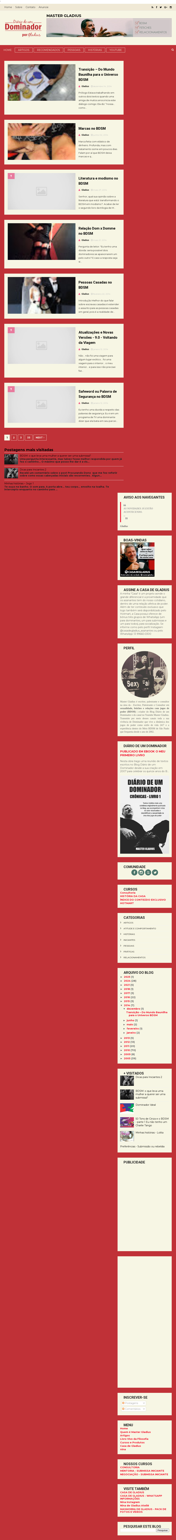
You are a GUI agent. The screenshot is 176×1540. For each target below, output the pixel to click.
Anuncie (45, 7)
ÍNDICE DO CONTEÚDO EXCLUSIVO (142, 467)
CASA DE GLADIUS (131, 1060)
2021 (126, 552)
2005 (126, 626)
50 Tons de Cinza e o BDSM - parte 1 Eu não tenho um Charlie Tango (151, 690)
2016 (126, 564)
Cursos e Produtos (131, 1010)
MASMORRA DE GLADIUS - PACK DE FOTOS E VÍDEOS (142, 1078)
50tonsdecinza (131, 1123)
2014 (126, 573)
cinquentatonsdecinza (136, 1147)
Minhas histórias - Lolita (148, 700)
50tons (126, 1118)
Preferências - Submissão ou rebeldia (141, 714)
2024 (126, 548)
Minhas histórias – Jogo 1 (20, 507)
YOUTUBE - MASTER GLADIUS (138, 1218)
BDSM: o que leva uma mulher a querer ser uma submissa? (56, 477)
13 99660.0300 (143, 1306)
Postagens (129, 970)
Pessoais (73, 49)
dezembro (132, 576)
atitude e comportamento (138, 496)
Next (41, 459)
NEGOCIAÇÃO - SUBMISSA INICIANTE (143, 1042)
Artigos (23, 49)
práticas (127, 519)
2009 (126, 622)
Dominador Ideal (144, 672)
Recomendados (48, 49)
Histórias (95, 49)
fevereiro (131, 596)
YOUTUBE (115, 49)
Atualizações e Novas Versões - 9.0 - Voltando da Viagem (86, 354)
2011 (126, 613)
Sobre (20, 7)
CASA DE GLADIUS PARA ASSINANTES (135, 1213)
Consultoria (126, 460)
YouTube (125, 1338)
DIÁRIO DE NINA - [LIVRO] (135, 1221)
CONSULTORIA (128, 1035)
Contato (32, 7)
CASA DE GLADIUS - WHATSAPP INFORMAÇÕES (140, 1065)
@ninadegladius (144, 1302)
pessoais (127, 513)
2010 (126, 617)
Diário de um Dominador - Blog (139, 1342)
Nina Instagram (129, 1069)
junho (129, 588)
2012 (126, 609)
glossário (128, 1158)
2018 (126, 556)
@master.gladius (144, 1298)
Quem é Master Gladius (134, 999)
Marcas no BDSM (82, 130)
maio (129, 592)
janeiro (130, 600)
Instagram (125, 1335)
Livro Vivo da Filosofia (133, 1006)
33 (29, 459)
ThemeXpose (139, 1535)
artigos (127, 490)
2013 (126, 605)
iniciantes (128, 507)
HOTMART (126, 471)
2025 (126, 544)
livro (125, 1176)
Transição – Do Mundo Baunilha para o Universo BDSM (87, 75)
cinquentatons (131, 1141)
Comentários (130, 976)
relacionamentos (133, 525)
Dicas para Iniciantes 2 (34, 491)
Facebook (125, 1345)
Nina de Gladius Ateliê (133, 1073)
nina (122, 1017)
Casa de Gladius (129, 1013)
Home (9, 7)
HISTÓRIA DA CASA (131, 463)
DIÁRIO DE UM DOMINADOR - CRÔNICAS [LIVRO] (138, 1227)
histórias (128, 502)
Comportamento (132, 1152)
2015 (126, 568)
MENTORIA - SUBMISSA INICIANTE (141, 1038)
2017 (126, 560)
